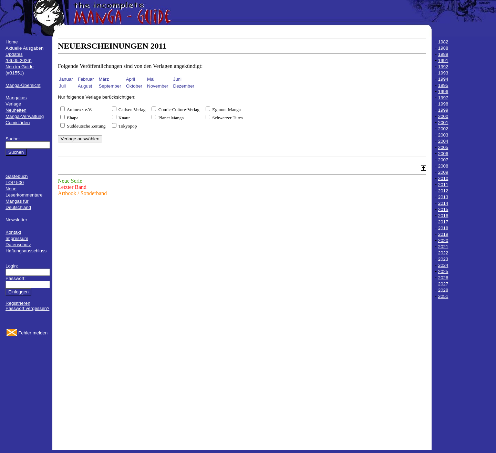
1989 (443, 54)
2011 (443, 184)
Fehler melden (33, 332)
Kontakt (13, 232)
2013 (443, 197)
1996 (443, 91)
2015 (443, 209)
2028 (443, 290)
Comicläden (18, 122)
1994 (443, 79)
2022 (443, 252)
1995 (443, 85)
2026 (443, 277)
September (110, 86)
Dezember (183, 86)
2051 (443, 296)
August (85, 86)
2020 (443, 240)
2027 (443, 283)
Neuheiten (16, 110)
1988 (443, 48)
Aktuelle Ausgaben (24, 48)
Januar (66, 79)
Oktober (134, 86)
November (157, 86)
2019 (443, 234)
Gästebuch (17, 176)
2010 (443, 178)
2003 (443, 135)
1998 (443, 104)
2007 (443, 159)
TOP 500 (15, 182)
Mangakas (16, 97)
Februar (86, 79)
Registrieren (18, 303)
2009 (443, 172)
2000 (443, 116)
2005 (443, 147)
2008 (443, 166)
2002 (443, 128)
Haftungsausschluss (26, 250)
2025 (443, 271)
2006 (443, 153)
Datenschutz (18, 244)
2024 (443, 265)
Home (12, 41)
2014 (443, 203)
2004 (443, 141)
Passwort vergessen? (27, 308)
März (104, 79)
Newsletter (16, 219)
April (130, 79)
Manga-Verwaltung (25, 116)
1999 (443, 110)
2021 (443, 246)
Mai (150, 79)
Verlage (13, 104)
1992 (443, 66)
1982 (443, 41)
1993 (443, 73)
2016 (443, 215)
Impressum (17, 238)
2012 (443, 190)
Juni (177, 79)
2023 (443, 259)
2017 (443, 221)
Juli (62, 86)
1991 (443, 60)
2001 (443, 122)
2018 (443, 228)
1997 (443, 97)
